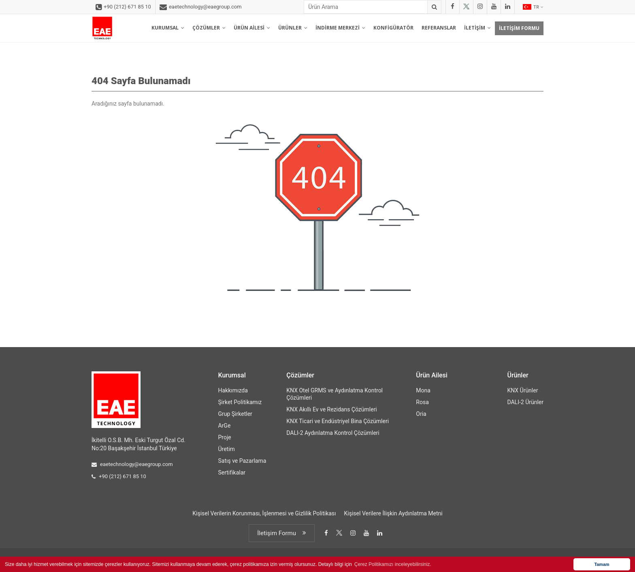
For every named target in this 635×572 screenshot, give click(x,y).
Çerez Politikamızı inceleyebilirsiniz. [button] (392, 564)
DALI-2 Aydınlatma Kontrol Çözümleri (332, 433)
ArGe (224, 425)
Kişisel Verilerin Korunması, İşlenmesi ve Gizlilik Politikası (264, 513)
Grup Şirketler (235, 414)
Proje (224, 437)
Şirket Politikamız (240, 402)
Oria (421, 414)
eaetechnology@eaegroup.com (201, 7)
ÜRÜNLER (292, 27)
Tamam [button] (601, 564)
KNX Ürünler (522, 390)
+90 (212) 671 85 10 (123, 7)
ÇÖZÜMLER (209, 27)
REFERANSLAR (439, 27)
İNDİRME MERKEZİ (340, 27)
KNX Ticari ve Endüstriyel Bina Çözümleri (337, 421)
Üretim (226, 449)
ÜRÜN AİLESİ (252, 27)
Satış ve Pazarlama (242, 461)
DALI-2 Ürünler (525, 402)
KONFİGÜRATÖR (393, 27)
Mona (423, 390)
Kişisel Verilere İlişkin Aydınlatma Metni (393, 513)
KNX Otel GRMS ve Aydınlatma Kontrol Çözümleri (334, 394)
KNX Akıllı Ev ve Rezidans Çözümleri (331, 409)
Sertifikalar (231, 472)
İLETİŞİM (477, 27)
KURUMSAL (167, 27)
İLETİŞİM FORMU (519, 28)
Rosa (422, 402)
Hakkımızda (232, 390)
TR (533, 7)
